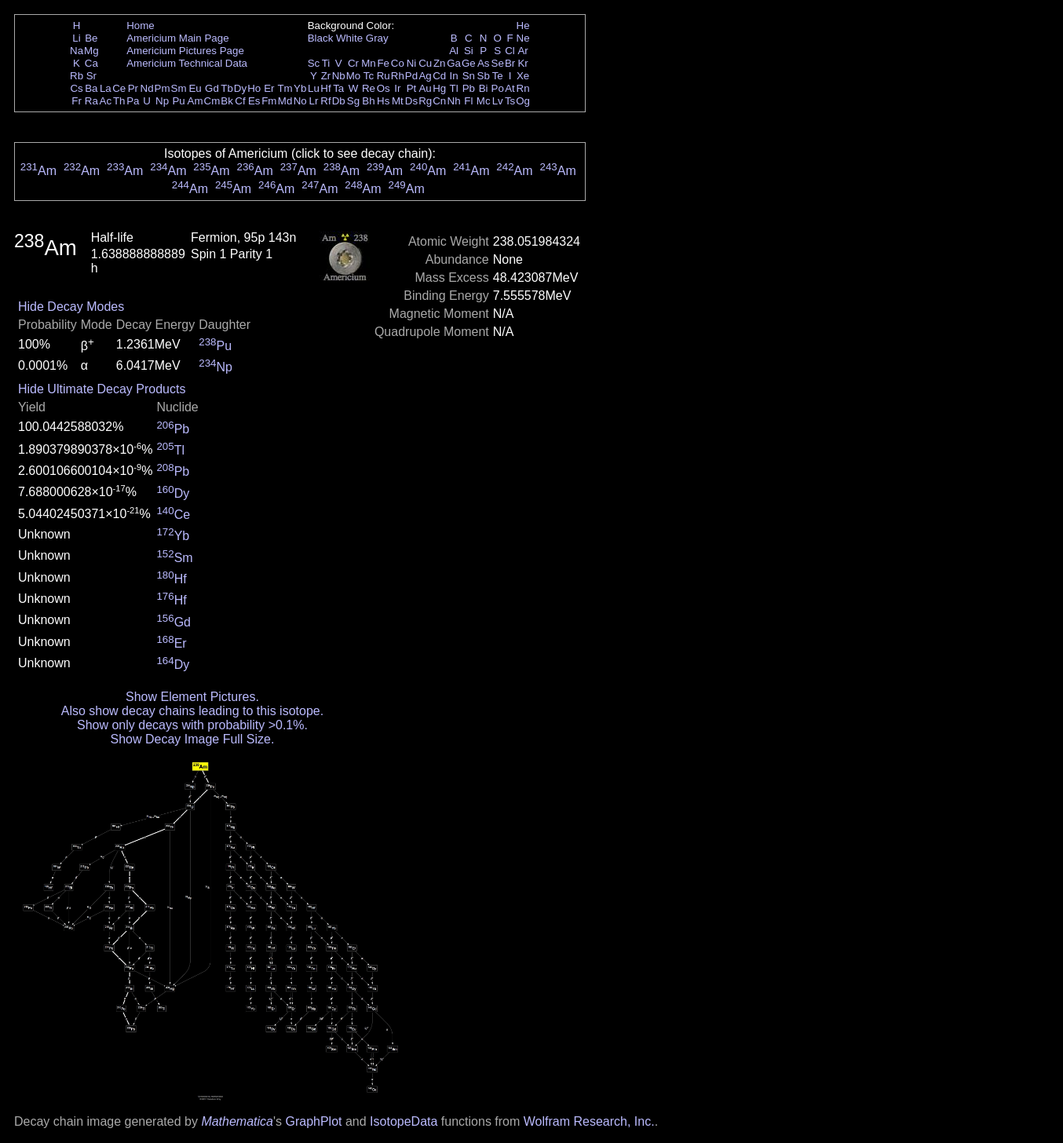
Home (140, 25)
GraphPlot (313, 1121)
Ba (91, 88)
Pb (468, 88)
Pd (411, 76)
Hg (439, 88)
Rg (425, 101)
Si (468, 51)
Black (321, 38)
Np (162, 101)
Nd (147, 88)
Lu (314, 88)
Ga (454, 63)
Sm (179, 88)
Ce (119, 88)
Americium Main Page (177, 38)
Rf (325, 101)
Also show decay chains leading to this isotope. (192, 711)
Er (269, 88)
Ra (91, 101)
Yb (300, 88)
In (454, 76)
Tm (284, 88)
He (523, 25)
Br (510, 63)
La (105, 88)
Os (383, 88)
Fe (383, 63)
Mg (91, 51)
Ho (254, 88)
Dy (240, 88)
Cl (510, 51)
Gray (377, 38)
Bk (227, 101)
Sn (468, 76)
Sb (483, 76)
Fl (468, 101)
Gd (212, 88)
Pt (412, 88)
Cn (439, 101)
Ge (469, 63)
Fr (76, 101)
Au (424, 88)
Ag (424, 76)
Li (76, 38)
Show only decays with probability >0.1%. (192, 725)
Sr (91, 76)
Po (497, 88)
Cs (76, 88)
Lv (497, 101)
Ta (338, 88)
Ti (326, 63)
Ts (510, 101)
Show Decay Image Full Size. (192, 739)
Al (453, 51)
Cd (439, 76)
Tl (454, 88)
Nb (338, 76)
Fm (268, 101)
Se (497, 63)
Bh (368, 101)
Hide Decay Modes (71, 306)
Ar (522, 51)
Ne (523, 38)
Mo (353, 76)
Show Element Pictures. (192, 696)
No (300, 101)
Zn (439, 63)
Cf (240, 101)
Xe (523, 76)
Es (254, 101)
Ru (383, 76)
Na (76, 51)
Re (368, 88)
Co (397, 63)
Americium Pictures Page (185, 51)
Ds (411, 101)
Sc (314, 63)
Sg (353, 101)
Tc (368, 76)
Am (195, 101)
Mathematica (237, 1121)
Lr (314, 101)
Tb (227, 88)
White (349, 38)
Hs (383, 101)
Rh (397, 76)
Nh (454, 101)
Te (497, 76)
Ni (412, 63)
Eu (194, 88)
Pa (132, 101)
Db (338, 101)
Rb (76, 76)
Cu (425, 63)
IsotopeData (403, 1121)
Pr (133, 88)
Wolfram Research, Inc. (589, 1121)
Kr (522, 63)
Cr (353, 63)
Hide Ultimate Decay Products (101, 389)
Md (285, 101)
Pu (178, 101)
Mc (484, 101)
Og (523, 101)
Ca (91, 63)
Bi (483, 88)
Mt (398, 101)
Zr (326, 76)
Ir (397, 88)
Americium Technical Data (186, 63)
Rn (523, 88)
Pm (162, 88)
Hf (325, 88)
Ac (106, 101)
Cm (212, 101)
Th (119, 101)
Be (91, 38)
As (483, 63)
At (510, 88)
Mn (368, 63)
